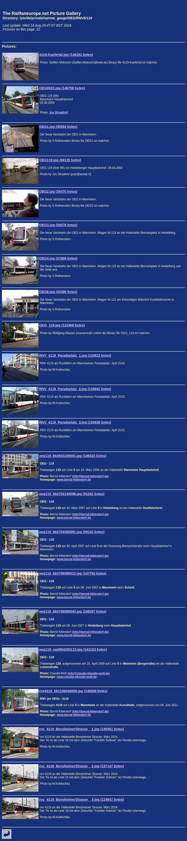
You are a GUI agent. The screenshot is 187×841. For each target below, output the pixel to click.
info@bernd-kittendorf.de (90, 476)
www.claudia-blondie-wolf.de (77, 677)
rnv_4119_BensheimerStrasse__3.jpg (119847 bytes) (81, 799)
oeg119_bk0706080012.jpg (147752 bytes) (72, 573)
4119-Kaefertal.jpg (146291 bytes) (66, 55)
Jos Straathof (58, 112)
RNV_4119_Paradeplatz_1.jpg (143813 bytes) (75, 355)
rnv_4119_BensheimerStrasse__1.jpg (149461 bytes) (81, 729)
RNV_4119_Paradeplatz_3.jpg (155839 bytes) (75, 422)
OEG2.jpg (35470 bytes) (58, 191)
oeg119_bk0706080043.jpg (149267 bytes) (72, 611)
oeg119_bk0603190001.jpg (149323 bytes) (72, 456)
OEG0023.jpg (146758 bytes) (62, 88)
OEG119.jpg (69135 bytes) (60, 160)
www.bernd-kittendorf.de (74, 479)
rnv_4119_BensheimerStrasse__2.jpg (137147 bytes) (81, 766)
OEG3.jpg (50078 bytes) (58, 225)
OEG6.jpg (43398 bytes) (58, 292)
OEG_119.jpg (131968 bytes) (62, 325)
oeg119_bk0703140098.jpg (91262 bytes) (71, 494)
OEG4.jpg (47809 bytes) (58, 258)
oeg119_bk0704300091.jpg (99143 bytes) (71, 532)
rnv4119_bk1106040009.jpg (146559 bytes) (73, 691)
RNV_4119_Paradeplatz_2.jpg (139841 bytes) (75, 389)
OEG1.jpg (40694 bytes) (58, 127)
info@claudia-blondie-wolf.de (88, 673)
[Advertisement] (162, 21)
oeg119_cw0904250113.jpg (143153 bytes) (73, 649)
